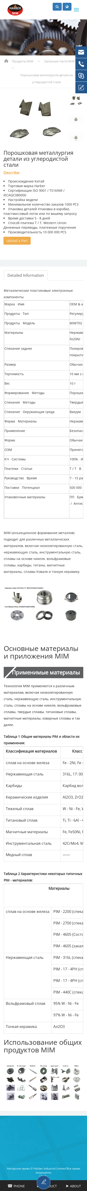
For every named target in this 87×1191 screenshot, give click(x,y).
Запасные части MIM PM (62, 61)
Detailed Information (25, 275)
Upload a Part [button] (17, 240)
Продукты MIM (22, 61)
